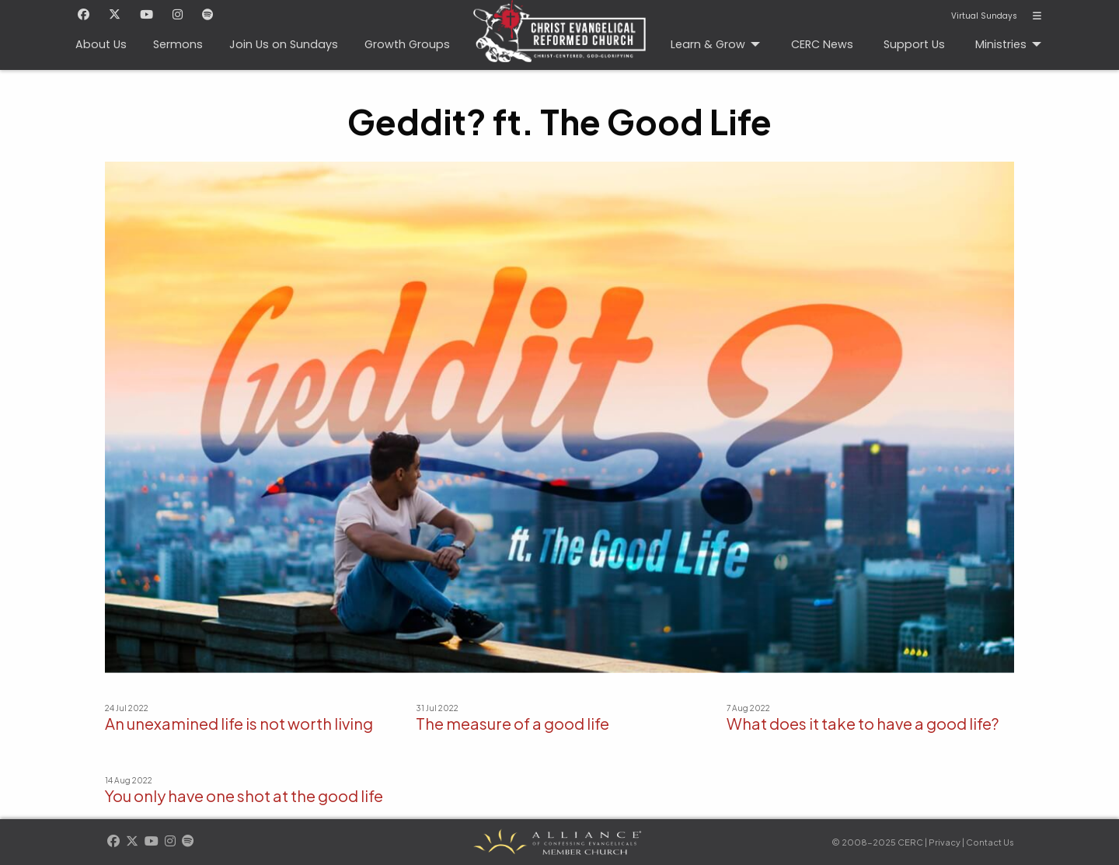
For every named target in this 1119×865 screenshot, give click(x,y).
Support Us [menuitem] (914, 44)
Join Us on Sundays (283, 44)
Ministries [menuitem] (1001, 44)
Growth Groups (407, 44)
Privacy (944, 842)
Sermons (178, 44)
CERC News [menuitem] (822, 44)
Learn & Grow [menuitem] (708, 44)
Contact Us (990, 842)
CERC (555, 24)
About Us (101, 44)
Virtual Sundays (984, 16)
